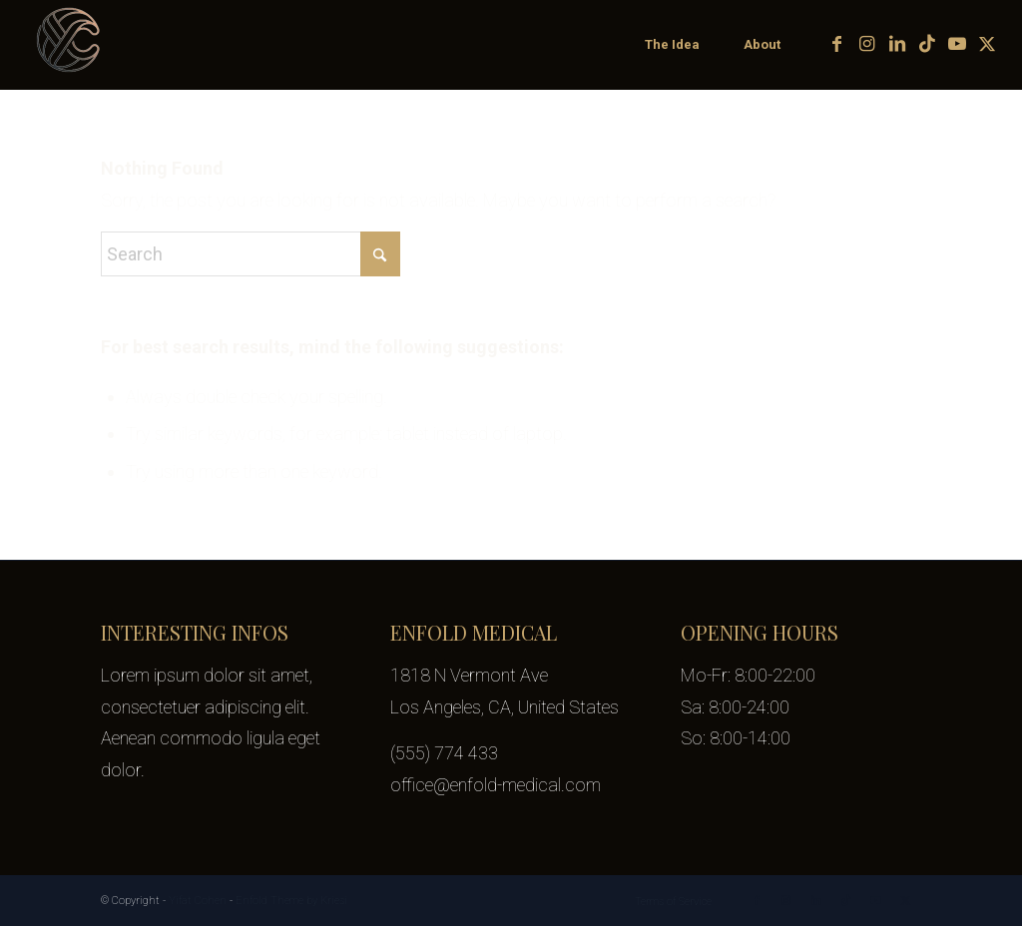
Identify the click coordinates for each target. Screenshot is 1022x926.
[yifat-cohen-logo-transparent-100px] (70, 45)
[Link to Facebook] (837, 44)
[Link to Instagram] (867, 44)
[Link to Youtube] (957, 44)
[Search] (250, 254)
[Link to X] (987, 44)
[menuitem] (672, 45)
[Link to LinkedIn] (897, 44)
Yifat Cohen (198, 900)
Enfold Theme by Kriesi (291, 900)
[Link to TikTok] (927, 44)
